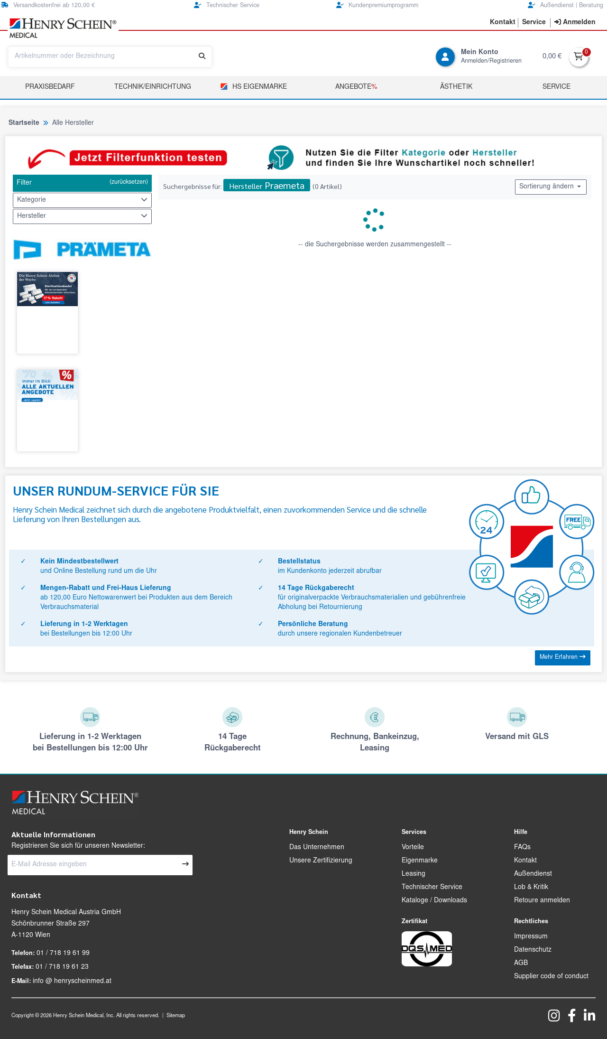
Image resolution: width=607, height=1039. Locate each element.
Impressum (531, 937)
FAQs (522, 847)
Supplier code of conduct (551, 976)
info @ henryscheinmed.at (72, 981)
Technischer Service (226, 5)
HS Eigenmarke (253, 87)
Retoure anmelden (542, 901)
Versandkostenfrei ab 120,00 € (48, 5)
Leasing (413, 874)
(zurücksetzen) (129, 182)
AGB (521, 963)
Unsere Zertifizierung (320, 861)
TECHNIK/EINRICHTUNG (152, 87)
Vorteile (413, 847)
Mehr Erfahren (563, 657)
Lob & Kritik (531, 887)
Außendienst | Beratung (565, 5)
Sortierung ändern (550, 186)
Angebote (356, 87)
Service (556, 87)
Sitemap (175, 1016)
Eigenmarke (420, 861)
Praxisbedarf (50, 87)
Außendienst (533, 874)
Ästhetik (456, 87)
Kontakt (525, 861)
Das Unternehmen (316, 847)
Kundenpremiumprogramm (377, 5)
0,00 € (552, 56)
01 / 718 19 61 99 (63, 953)
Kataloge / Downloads (434, 901)
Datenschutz (533, 950)
